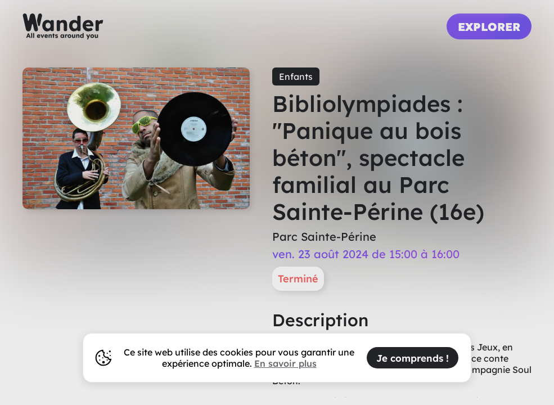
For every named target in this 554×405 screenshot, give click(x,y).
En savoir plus (285, 363)
